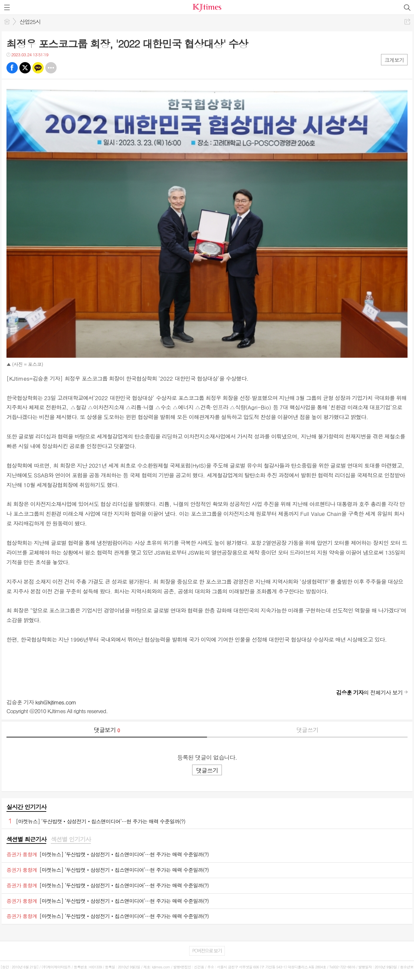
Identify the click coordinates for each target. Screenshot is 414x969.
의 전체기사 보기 (369, 692)
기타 (51, 67)
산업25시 (30, 22)
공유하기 (407, 21)
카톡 (38, 67)
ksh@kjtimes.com (55, 702)
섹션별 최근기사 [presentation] (26, 839)
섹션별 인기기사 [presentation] (71, 839)
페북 (12, 67)
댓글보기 (107, 730)
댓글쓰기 (307, 730)
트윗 (25, 67)
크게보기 (394, 60)
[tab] (26, 839)
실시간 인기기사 (26, 807)
